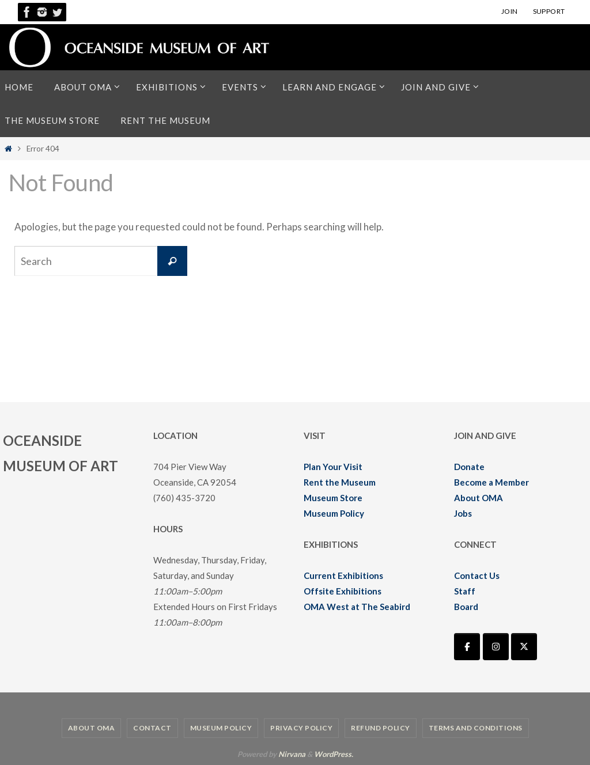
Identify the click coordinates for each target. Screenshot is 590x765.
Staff (464, 591)
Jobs (463, 513)
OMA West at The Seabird (357, 606)
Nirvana (291, 754)
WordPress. (333, 754)
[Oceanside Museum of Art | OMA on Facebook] (467, 646)
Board (466, 606)
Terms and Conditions (476, 728)
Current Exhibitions (343, 575)
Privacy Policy (301, 728)
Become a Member (491, 482)
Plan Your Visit (333, 466)
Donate (469, 466)
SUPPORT (549, 11)
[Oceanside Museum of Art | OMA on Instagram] (496, 646)
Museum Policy (334, 513)
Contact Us (477, 575)
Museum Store (333, 498)
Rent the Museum (340, 482)
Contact (152, 728)
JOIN (509, 11)
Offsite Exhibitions (342, 591)
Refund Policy (380, 728)
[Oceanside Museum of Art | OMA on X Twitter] (524, 646)
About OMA (478, 498)
